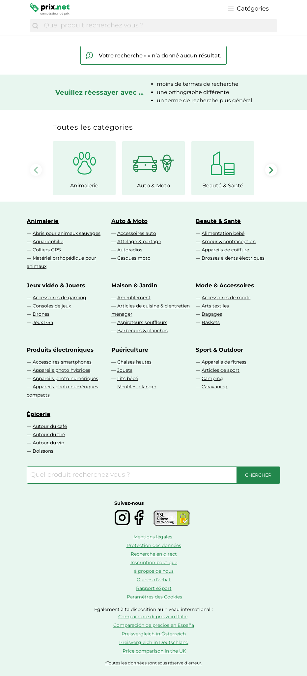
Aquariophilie (48, 241)
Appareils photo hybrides (61, 370)
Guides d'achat (154, 580)
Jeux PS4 (43, 322)
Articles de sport (220, 370)
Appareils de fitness (224, 362)
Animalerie (43, 221)
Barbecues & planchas (142, 331)
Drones (41, 314)
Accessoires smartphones (62, 362)
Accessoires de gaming (59, 298)
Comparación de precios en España (153, 625)
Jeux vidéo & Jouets (56, 285)
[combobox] (159, 25)
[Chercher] (35, 25)
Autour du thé (49, 434)
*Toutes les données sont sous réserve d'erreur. (153, 662)
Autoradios (129, 250)
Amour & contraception (229, 241)
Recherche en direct (154, 554)
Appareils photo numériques (65, 378)
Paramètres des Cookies (154, 597)
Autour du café (50, 426)
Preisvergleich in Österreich (154, 634)
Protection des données (153, 545)
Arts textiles (215, 306)
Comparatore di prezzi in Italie (152, 617)
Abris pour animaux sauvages (66, 233)
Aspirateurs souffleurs (142, 322)
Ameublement (134, 298)
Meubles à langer (136, 387)
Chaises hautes (134, 362)
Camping (212, 378)
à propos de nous (154, 571)
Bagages (212, 314)
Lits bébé (127, 378)
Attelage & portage (139, 241)
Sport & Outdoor (219, 349)
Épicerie (38, 414)
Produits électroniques (60, 349)
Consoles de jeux (52, 306)
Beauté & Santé (218, 221)
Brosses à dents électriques (233, 258)
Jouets (124, 370)
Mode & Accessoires (225, 285)
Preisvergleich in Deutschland (153, 642)
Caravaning (215, 387)
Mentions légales (152, 537)
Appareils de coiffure (225, 250)
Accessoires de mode (226, 298)
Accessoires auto (136, 233)
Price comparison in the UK (154, 651)
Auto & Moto (129, 221)
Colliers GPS (47, 250)
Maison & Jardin (134, 285)
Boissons (43, 451)
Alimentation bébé (223, 233)
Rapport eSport (154, 588)
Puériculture (129, 349)
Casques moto (134, 258)
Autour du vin (48, 443)
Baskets (211, 322)
